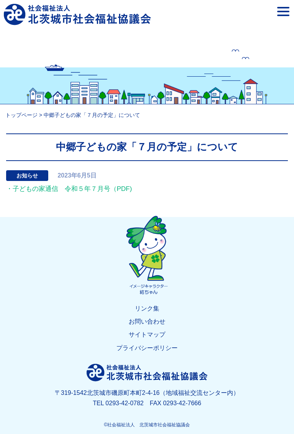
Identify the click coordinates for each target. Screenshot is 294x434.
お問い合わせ (147, 321)
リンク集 (147, 308)
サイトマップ (147, 334)
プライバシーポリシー (147, 348)
